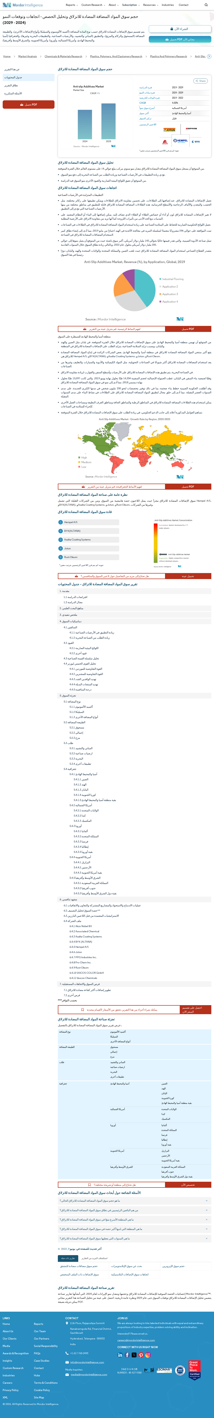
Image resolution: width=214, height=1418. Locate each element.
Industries (168, 5)
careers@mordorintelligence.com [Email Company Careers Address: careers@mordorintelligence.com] (136, 1340)
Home (6, 1324)
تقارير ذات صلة (68, 1258)
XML (5, 1397)
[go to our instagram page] (148, 1355)
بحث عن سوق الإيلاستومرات (126, 1266)
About (113, 5)
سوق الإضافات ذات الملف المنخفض (79, 1274)
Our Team (40, 1331)
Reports (71, 5)
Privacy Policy (11, 1390)
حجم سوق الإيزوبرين (173, 1266)
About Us (8, 1331)
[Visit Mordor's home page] (23, 5)
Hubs (37, 1375)
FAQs (37, 1353)
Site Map (39, 1397)
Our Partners (41, 1338)
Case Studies (41, 1360)
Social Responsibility (46, 1346)
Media (6, 1346)
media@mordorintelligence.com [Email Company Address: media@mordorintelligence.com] (89, 1374)
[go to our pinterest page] (141, 1355)
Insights (7, 1360)
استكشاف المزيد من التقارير (95, 1258)
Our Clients (9, 1338)
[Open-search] (206, 5)
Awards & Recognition (16, 1353)
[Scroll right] (209, 56)
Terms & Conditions (46, 1382)
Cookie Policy (42, 1390)
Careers (7, 1382)
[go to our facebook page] (127, 1355)
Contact (183, 5)
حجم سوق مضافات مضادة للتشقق (79, 1266)
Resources (150, 5)
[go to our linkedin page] (120, 1355)
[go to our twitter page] (134, 1355)
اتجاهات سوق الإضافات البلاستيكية (129, 1274)
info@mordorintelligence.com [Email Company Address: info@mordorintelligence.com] (87, 1362)
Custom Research (92, 5)
